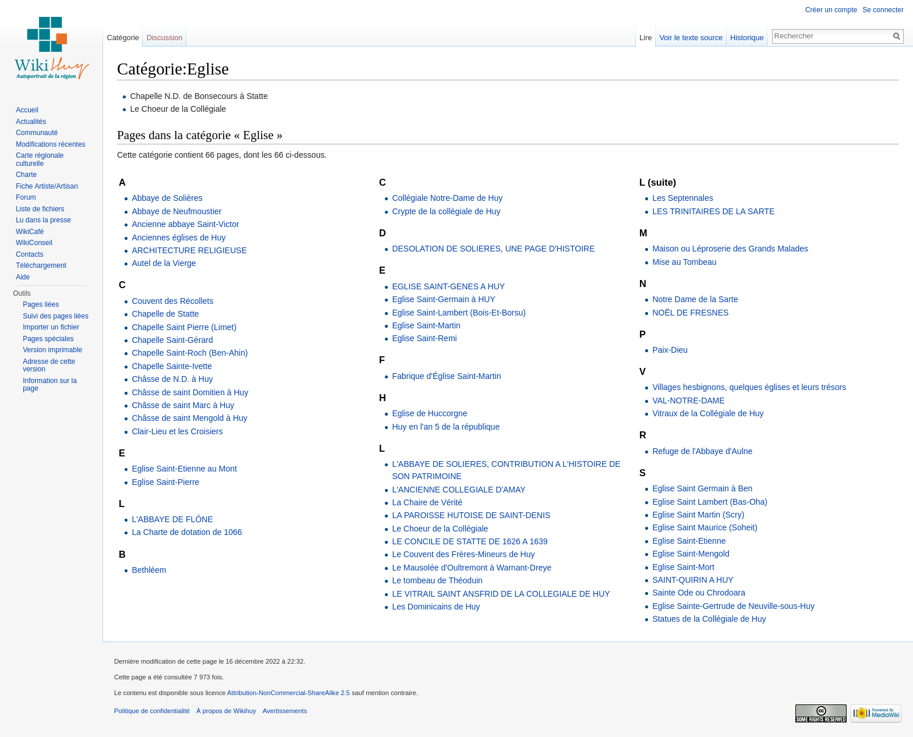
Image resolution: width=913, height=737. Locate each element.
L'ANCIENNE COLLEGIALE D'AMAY (458, 489)
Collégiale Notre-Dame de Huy (447, 198)
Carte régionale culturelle (39, 159)
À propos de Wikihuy (226, 710)
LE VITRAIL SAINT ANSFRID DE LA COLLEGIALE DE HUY (501, 593)
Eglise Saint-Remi (424, 338)
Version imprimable (52, 350)
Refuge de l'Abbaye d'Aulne (702, 451)
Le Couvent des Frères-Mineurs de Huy (463, 554)
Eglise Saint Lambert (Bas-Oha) (709, 501)
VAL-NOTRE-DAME (688, 400)
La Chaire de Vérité (427, 502)
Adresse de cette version (49, 365)
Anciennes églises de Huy (178, 237)
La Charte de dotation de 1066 (187, 532)
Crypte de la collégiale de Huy (446, 211)
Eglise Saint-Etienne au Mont (184, 468)
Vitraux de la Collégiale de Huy (707, 413)
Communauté (37, 133)
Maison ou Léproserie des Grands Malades (730, 248)
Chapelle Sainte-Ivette (172, 366)
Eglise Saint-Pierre (165, 482)
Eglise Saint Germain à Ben (702, 488)
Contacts (29, 254)
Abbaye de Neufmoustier (176, 211)
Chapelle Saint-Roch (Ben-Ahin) (189, 352)
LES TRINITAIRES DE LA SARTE (713, 211)
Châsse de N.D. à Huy (172, 379)
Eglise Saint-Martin (426, 325)
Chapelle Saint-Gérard (172, 340)
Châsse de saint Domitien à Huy (190, 392)
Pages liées (41, 304)
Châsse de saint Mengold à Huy (189, 418)
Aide (23, 277)
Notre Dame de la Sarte (695, 299)
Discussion (165, 37)
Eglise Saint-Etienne (689, 540)
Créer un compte (831, 10)
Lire (645, 37)
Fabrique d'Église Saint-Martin (446, 376)
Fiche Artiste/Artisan (47, 186)
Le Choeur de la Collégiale (440, 528)
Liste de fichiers (40, 209)
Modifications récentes (50, 144)
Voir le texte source (691, 37)
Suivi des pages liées (56, 316)
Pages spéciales (48, 339)
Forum (26, 197)
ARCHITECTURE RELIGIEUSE (189, 250)
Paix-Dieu (670, 350)
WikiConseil (34, 243)
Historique (747, 37)
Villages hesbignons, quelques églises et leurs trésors (749, 387)
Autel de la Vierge (164, 263)
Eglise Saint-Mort (683, 567)
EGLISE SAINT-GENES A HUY (448, 286)
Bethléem (149, 570)
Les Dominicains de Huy (436, 606)
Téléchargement (41, 265)
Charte (26, 175)
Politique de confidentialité (152, 710)
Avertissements (285, 710)
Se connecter (883, 10)
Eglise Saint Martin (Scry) (698, 514)
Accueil (27, 110)
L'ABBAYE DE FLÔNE (172, 519)
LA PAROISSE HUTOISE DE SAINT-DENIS (471, 515)
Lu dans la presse (43, 220)
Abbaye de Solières (167, 198)
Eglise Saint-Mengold (690, 553)
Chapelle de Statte (165, 313)
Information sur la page (50, 385)
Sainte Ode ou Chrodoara (698, 592)
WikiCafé (30, 232)
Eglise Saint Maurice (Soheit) (705, 527)
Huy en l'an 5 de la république (446, 426)
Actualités (31, 122)
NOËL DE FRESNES (690, 312)
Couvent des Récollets (172, 301)
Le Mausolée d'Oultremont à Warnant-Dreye (471, 567)
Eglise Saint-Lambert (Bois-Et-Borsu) (459, 312)
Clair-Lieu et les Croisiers (177, 431)
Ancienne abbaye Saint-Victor (185, 224)
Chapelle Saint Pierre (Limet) (184, 327)
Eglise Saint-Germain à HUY (443, 299)
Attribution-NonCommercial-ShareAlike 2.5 (288, 692)
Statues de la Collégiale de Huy (709, 618)
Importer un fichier (51, 327)
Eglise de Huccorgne (429, 413)
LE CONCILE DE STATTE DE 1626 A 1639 (469, 541)
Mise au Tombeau (684, 262)
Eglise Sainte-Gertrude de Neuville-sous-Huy (733, 606)
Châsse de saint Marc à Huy (183, 405)
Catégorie (123, 37)
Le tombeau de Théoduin (437, 580)
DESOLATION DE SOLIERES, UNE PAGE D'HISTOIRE (493, 248)
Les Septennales (682, 198)
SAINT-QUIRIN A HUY (692, 579)
